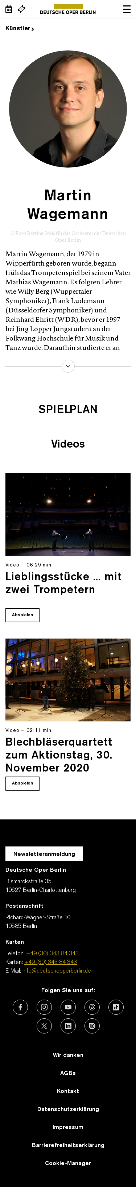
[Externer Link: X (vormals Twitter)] (44, 1026)
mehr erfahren (68, 366)
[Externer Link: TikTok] (116, 1007)
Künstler (19, 29)
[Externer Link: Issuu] (92, 1026)
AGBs (68, 1073)
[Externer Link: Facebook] (20, 1007)
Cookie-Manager (68, 1163)
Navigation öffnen (127, 9)
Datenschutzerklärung (68, 1109)
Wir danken (68, 1055)
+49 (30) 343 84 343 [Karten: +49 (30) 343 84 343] (50, 962)
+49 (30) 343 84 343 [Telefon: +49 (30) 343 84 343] (52, 954)
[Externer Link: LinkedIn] (68, 1026)
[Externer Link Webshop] (21, 9)
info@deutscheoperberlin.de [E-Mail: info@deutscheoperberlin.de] (56, 971)
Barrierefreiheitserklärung (68, 1145)
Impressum (68, 1127)
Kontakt (68, 1091)
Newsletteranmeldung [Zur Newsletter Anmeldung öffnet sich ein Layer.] (44, 854)
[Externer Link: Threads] (92, 1007)
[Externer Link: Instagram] (44, 1007)
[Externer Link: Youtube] (68, 1007)
